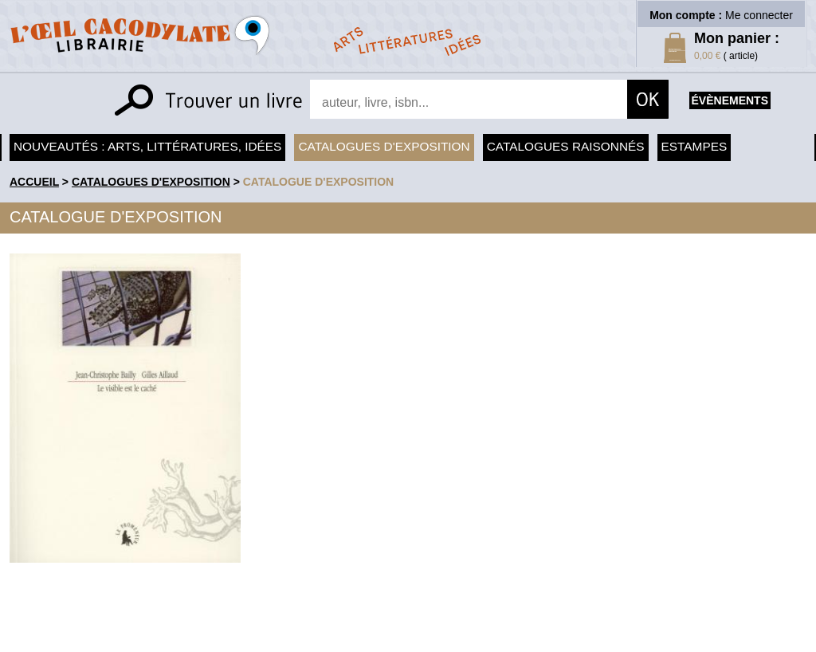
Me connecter (759, 15)
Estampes (694, 146)
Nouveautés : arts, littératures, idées (147, 146)
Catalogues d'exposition (383, 146)
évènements (730, 100)
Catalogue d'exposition (318, 181)
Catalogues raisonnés (566, 146)
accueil (34, 181)
